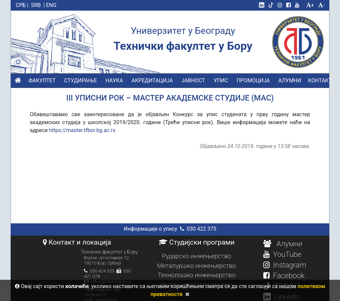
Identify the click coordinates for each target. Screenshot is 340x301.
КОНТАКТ (320, 80)
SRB (36, 5)
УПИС (221, 80)
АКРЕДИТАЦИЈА (152, 80)
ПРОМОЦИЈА (253, 80)
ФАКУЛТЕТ (41, 80)
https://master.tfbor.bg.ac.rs (82, 130)
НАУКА (114, 80)
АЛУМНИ (289, 80)
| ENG (49, 5)
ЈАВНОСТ (193, 80)
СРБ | (22, 5)
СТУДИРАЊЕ (80, 80)
